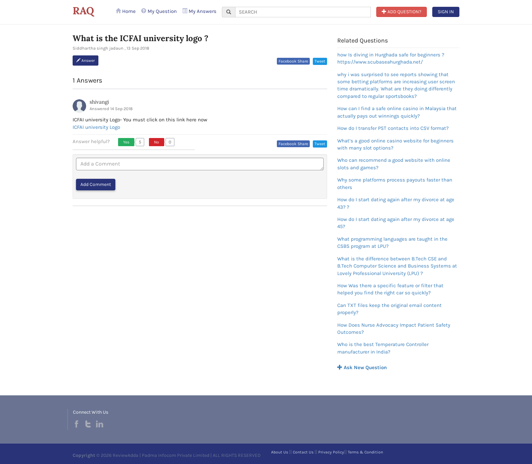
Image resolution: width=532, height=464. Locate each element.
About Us (279, 452)
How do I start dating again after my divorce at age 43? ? (395, 203)
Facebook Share (293, 61)
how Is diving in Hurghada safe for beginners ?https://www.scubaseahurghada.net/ (390, 58)
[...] (303, 12)
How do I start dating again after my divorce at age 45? (395, 222)
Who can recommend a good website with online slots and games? (393, 163)
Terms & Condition (365, 452)
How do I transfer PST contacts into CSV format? (393, 128)
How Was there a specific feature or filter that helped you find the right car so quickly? (390, 289)
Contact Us (303, 452)
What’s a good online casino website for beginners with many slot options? (395, 144)
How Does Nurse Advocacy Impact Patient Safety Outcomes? (393, 328)
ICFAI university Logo (96, 127)
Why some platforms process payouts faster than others (394, 183)
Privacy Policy (331, 452)
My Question (159, 11)
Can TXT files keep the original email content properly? (389, 308)
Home (126, 11)
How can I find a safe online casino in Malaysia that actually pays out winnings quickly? (397, 112)
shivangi (99, 102)
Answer (85, 60)
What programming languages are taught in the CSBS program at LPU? (392, 242)
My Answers (199, 11)
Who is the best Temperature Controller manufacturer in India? (383, 348)
